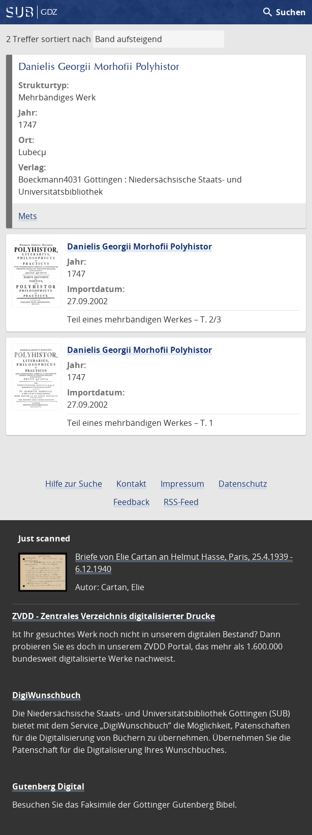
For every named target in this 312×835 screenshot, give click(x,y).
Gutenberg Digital (48, 786)
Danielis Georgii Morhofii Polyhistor (139, 246)
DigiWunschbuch (46, 695)
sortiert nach (66, 39)
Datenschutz (243, 483)
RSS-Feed (181, 501)
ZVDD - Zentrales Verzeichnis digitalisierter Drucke (113, 616)
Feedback (131, 501)
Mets (27, 216)
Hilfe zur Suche (73, 483)
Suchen (284, 12)
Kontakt (131, 483)
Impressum (182, 483)
